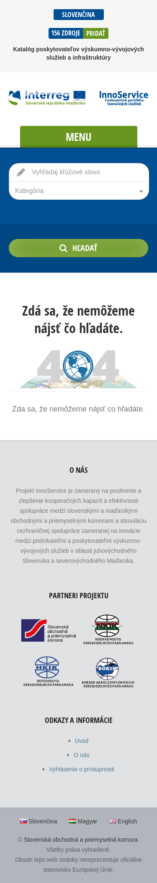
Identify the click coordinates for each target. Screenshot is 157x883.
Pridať (95, 33)
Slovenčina (78, 14)
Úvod (82, 741)
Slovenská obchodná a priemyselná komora (81, 839)
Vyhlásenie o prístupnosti (81, 769)
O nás (81, 755)
